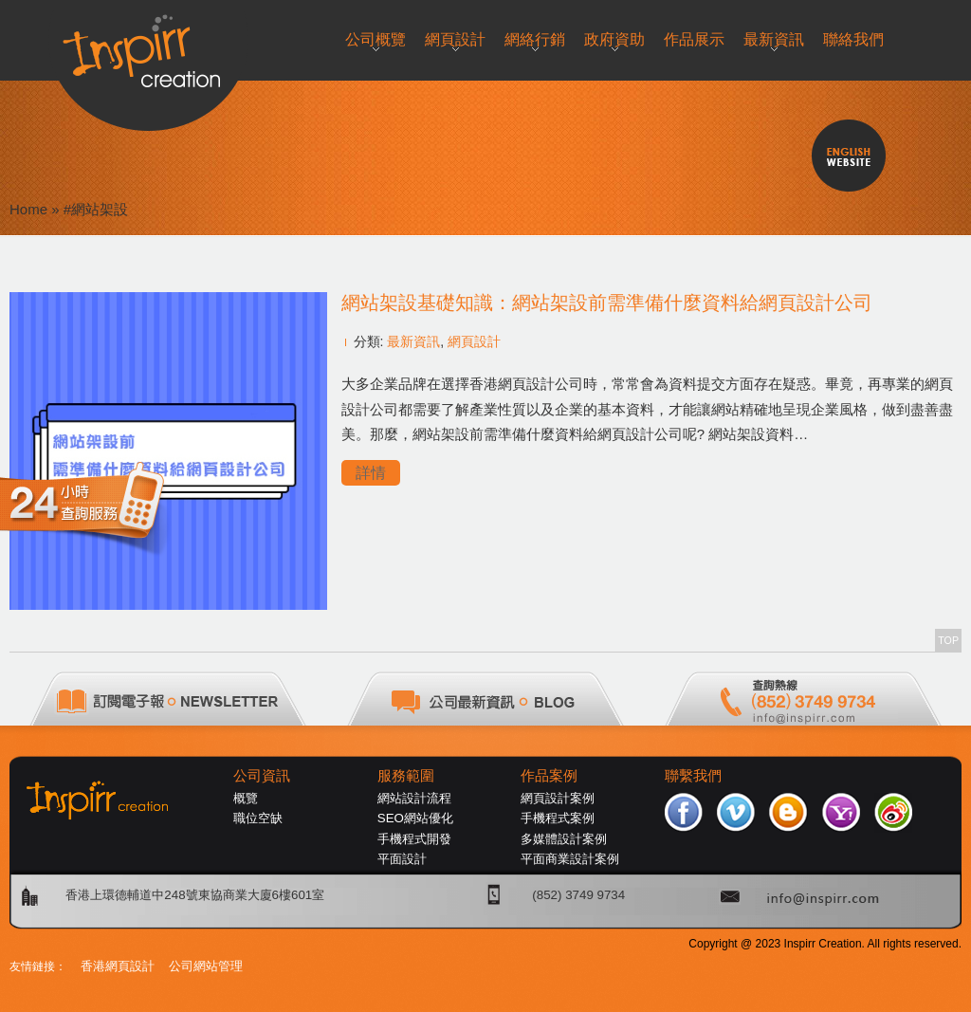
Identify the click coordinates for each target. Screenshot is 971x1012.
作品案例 (549, 775)
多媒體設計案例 (564, 839)
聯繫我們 (693, 775)
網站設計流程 (414, 798)
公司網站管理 (206, 966)
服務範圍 (405, 775)
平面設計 (402, 859)
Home (28, 209)
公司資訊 (261, 775)
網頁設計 (474, 341)
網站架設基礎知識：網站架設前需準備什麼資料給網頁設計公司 (606, 302)
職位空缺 (258, 818)
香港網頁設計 (118, 966)
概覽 (245, 798)
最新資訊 (413, 341)
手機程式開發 (414, 839)
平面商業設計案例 (570, 859)
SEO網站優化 (415, 818)
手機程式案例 (558, 818)
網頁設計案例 (558, 798)
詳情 (371, 473)
